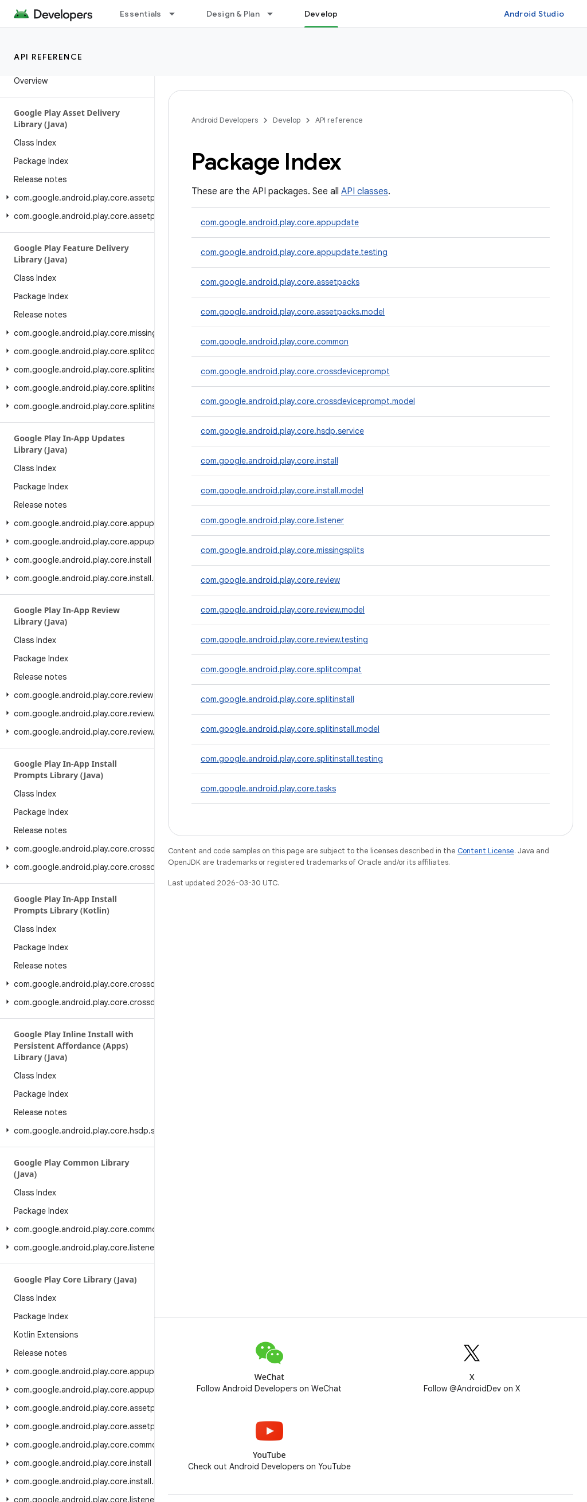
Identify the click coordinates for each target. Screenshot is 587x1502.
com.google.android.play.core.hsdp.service (282, 431)
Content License (485, 851)
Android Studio (534, 14)
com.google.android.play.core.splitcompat (281, 669)
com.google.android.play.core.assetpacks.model (293, 312)
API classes (364, 191)
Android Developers (224, 120)
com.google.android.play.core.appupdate (280, 222)
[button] (75, 198)
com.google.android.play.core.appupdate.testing (294, 252)
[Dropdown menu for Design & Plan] (275, 14)
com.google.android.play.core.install (269, 461)
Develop (286, 120)
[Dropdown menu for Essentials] (177, 14)
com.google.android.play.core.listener (272, 520)
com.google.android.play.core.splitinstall (277, 699)
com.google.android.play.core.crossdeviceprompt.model (308, 401)
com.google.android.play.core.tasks (268, 788)
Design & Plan (233, 14)
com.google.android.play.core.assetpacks (280, 282)
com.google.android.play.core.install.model (282, 490)
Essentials (141, 14)
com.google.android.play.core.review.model (283, 610)
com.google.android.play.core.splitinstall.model (290, 729)
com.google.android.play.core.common (275, 341)
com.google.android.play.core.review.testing (284, 639)
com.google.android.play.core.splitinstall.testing (292, 759)
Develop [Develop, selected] (321, 14)
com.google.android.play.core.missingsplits (282, 550)
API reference (48, 57)
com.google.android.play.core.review (270, 580)
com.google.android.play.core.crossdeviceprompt (295, 371)
